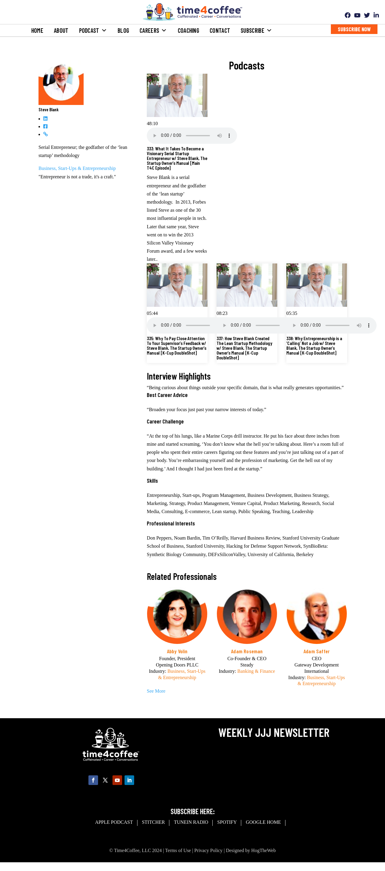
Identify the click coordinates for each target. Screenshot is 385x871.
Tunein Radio (191, 822)
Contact (220, 30)
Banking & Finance (256, 671)
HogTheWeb (263, 850)
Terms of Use (178, 850)
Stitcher (153, 822)
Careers (153, 30)
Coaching (188, 30)
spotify (227, 822)
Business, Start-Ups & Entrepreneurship (77, 168)
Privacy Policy (208, 850)
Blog (123, 30)
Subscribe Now (354, 29)
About (61, 30)
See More (156, 691)
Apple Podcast (114, 822)
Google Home (263, 822)
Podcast (93, 30)
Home (37, 30)
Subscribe (256, 30)
